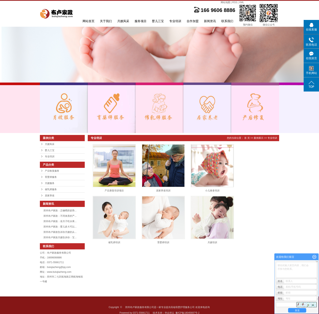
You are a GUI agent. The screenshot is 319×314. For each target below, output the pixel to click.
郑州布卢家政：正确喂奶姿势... (60, 210)
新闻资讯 (210, 21)
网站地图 (225, 2)
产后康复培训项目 (114, 190)
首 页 (247, 138)
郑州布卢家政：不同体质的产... (60, 216)
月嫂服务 (49, 183)
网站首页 (89, 21)
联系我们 (227, 21)
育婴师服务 (51, 177)
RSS (234, 2)
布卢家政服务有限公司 (59, 252)
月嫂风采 (123, 21)
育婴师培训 (163, 242)
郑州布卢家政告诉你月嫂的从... (60, 232)
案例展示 (258, 138)
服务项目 (141, 21)
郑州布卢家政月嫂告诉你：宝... (60, 237)
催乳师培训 (114, 242)
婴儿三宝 (158, 21)
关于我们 (106, 21)
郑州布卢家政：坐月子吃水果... (60, 221)
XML (241, 2)
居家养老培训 (163, 190)
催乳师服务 (51, 189)
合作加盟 (193, 21)
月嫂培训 (212, 242)
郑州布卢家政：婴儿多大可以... (60, 226)
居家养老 (49, 195)
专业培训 (175, 21)
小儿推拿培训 (212, 190)
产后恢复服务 (52, 170)
